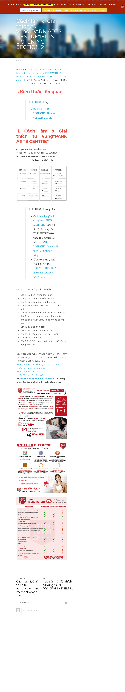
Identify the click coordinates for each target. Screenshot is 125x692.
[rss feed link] (107, 666)
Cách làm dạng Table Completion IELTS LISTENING (60, 207)
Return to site (22, 666)
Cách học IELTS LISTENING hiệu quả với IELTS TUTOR (62, 97)
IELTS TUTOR (35, 90)
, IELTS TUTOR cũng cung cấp (79, 68)
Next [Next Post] (66, 648)
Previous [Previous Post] (20, 648)
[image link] (62, 464)
